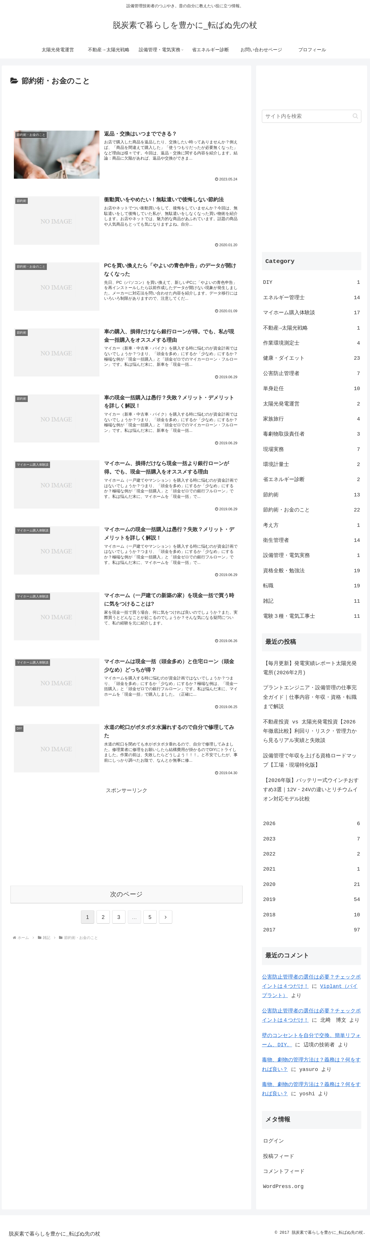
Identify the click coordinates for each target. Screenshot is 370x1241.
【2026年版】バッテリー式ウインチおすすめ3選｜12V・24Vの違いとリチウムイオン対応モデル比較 (311, 790)
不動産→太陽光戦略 (311, 327)
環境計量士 (311, 464)
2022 (311, 853)
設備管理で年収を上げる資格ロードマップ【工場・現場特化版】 (310, 760)
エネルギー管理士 (311, 297)
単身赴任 (311, 388)
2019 (311, 899)
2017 (311, 929)
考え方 (311, 525)
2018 (311, 914)
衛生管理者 (311, 540)
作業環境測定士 (311, 343)
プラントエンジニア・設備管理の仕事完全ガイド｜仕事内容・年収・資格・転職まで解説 (310, 697)
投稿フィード (278, 1156)
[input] (311, 116)
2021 (311, 868)
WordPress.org (283, 1186)
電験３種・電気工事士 (311, 616)
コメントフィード (284, 1171)
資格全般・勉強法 (311, 570)
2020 (311, 884)
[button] (355, 116)
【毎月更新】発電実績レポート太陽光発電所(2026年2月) (310, 668)
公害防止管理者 (311, 373)
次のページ (126, 894)
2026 (311, 823)
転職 (311, 585)
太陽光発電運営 (311, 403)
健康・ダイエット (311, 358)
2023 (311, 838)
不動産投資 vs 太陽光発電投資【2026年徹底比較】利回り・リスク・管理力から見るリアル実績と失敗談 (310, 731)
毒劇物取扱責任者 (311, 433)
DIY (311, 282)
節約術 (311, 494)
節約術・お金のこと (311, 509)
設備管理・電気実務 (311, 555)
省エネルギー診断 (311, 479)
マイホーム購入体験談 (311, 312)
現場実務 (311, 449)
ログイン (273, 1140)
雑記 (311, 601)
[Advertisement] (126, 104)
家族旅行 (311, 418)
